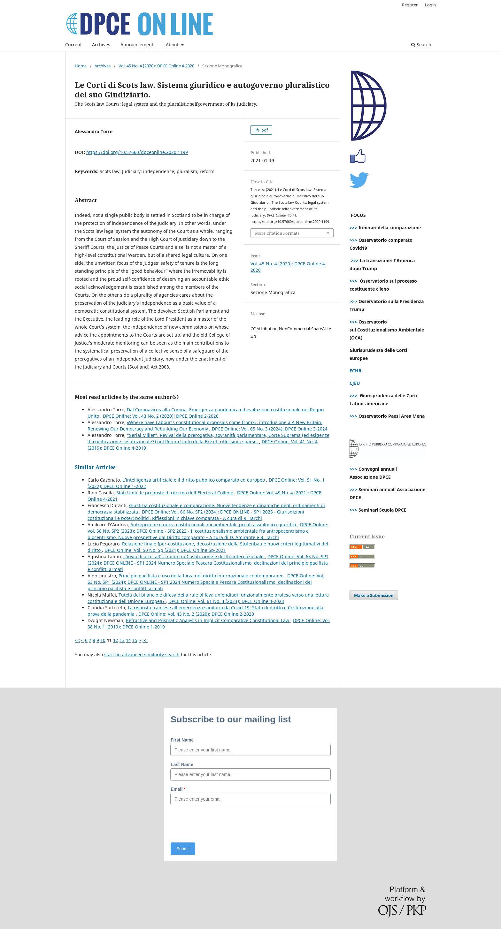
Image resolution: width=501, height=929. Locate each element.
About (173, 45)
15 (134, 640)
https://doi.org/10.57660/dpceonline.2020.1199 (137, 152)
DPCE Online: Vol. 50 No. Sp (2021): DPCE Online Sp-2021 (165, 550)
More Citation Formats (277, 233)
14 (128, 640)
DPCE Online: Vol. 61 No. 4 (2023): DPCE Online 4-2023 (226, 601)
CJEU (355, 383)
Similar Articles (95, 467)
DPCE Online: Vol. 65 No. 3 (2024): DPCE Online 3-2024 (270, 429)
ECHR (355, 371)
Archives (101, 45)
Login (430, 5)
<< (77, 640)
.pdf (263, 130)
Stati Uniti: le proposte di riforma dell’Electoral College (175, 493)
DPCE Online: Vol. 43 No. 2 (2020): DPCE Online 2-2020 (161, 416)
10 (102, 640)
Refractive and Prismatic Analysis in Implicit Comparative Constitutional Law (208, 620)
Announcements (138, 45)
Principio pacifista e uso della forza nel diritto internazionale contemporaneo (202, 576)
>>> (353, 228)
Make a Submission (374, 595)
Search (421, 45)
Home (81, 66)
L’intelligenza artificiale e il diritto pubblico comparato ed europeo (194, 480)
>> (145, 640)
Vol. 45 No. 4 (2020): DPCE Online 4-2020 (156, 66)
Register (410, 5)
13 (122, 640)
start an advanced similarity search (142, 654)
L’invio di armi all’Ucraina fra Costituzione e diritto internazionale (194, 556)
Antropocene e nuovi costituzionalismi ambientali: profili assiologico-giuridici (213, 525)
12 (115, 640)
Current (73, 45)
